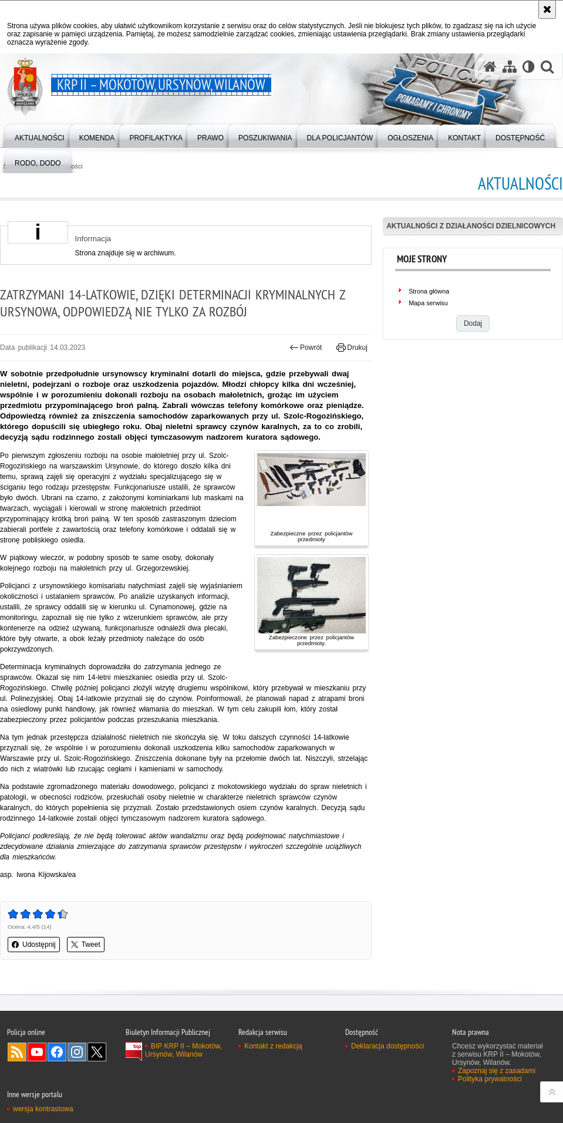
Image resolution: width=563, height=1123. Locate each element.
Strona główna (429, 291)
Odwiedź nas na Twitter (96, 1052)
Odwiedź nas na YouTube (37, 1052)
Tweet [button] (85, 944)
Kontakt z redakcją (273, 1046)
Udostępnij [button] (34, 944)
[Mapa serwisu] (510, 66)
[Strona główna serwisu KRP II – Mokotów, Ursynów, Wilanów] (490, 66)
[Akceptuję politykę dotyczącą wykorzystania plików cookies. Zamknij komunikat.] (547, 9)
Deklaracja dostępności (387, 1046)
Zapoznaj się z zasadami (496, 1071)
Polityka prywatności (490, 1079)
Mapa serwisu (428, 302)
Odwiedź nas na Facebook (57, 1052)
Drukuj (352, 347)
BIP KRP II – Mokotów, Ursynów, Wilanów (183, 1050)
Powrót (305, 347)
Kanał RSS (17, 1052)
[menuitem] (39, 135)
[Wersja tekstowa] (528, 66)
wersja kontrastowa (43, 1109)
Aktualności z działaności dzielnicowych (470, 226)
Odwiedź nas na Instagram (77, 1052)
